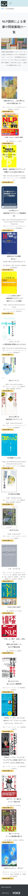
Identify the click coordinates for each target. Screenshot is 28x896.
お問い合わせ (5, 893)
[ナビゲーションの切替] (10, 3)
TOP (2, 8)
